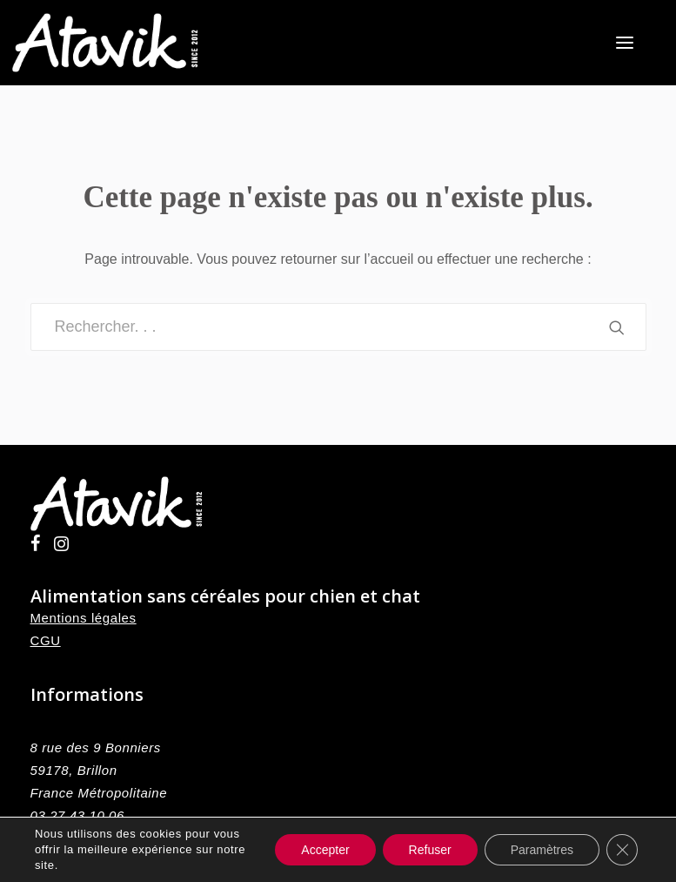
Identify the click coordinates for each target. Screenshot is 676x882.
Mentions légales (83, 617)
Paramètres (542, 850)
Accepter (325, 850)
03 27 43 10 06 (77, 815)
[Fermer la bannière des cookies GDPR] (622, 849)
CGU (45, 640)
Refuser (430, 850)
